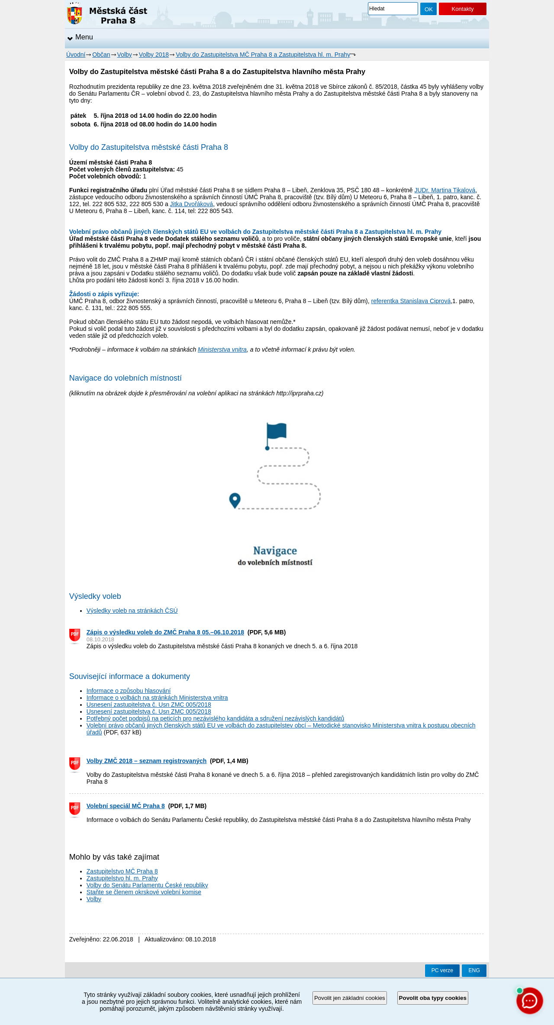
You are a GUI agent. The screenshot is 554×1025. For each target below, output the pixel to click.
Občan (101, 54)
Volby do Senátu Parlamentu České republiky (147, 885)
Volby (124, 54)
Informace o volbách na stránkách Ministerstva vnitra (157, 697)
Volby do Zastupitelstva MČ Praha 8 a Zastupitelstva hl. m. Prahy (263, 54)
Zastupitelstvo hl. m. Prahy (122, 878)
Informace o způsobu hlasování (129, 690)
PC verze (442, 970)
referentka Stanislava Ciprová (411, 300)
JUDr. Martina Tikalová (444, 190)
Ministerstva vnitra (222, 349)
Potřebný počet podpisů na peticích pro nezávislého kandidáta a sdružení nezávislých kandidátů (215, 718)
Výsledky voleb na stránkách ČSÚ (132, 610)
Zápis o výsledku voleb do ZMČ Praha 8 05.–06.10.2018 (165, 632)
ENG (474, 970)
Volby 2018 (154, 54)
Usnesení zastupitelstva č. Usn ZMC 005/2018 (149, 704)
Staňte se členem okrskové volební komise (144, 892)
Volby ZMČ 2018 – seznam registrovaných (147, 760)
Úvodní (75, 54)
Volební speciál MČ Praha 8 (126, 805)
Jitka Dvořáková (191, 203)
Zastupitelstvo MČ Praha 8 (122, 871)
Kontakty (462, 9)
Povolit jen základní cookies (349, 998)
